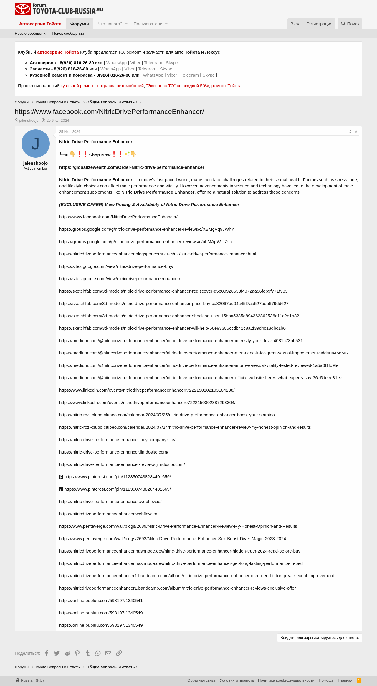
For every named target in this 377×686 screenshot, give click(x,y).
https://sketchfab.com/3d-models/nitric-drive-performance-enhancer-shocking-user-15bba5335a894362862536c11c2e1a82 (179, 315)
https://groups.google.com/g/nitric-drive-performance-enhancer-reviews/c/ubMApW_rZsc (145, 241)
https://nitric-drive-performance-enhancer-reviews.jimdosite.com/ (122, 464)
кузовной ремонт (78, 85)
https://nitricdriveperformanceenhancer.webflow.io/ (108, 513)
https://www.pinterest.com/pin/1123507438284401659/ (115, 476)
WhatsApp (117, 62)
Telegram (153, 62)
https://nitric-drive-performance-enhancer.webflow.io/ (110, 501)
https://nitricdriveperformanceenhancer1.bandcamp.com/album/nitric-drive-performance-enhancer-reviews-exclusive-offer (177, 588)
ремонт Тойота (226, 85)
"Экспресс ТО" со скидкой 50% (177, 85)
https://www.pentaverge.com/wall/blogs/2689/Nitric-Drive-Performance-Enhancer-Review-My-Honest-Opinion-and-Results (178, 526)
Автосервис (43, 62)
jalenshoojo (29, 120)
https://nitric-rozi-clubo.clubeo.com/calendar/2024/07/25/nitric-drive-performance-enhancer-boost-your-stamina (167, 414)
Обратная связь (201, 680)
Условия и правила (237, 680)
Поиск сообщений (68, 33)
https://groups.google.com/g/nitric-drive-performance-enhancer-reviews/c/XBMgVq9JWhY (146, 229)
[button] (126, 23)
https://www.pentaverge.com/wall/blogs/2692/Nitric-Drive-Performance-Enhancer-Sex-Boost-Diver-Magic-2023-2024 (172, 538)
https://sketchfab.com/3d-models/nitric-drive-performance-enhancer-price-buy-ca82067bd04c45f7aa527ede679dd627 (174, 303)
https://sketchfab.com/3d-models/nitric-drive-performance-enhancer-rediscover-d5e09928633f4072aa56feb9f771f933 (173, 290)
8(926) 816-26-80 (77, 62)
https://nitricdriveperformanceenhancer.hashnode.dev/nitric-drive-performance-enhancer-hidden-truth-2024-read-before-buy (179, 550)
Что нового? (110, 23)
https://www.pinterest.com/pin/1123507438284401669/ (115, 489)
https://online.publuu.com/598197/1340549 (101, 612)
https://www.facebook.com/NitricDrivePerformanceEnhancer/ (118, 216)
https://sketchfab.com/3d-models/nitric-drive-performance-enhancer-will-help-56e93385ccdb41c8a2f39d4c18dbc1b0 (172, 328)
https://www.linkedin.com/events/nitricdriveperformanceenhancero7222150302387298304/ (147, 402)
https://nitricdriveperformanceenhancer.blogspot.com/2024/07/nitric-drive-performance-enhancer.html (157, 253)
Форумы (79, 23)
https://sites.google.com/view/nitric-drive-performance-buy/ (116, 266)
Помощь (326, 680)
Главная (345, 680)
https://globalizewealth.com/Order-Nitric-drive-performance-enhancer (131, 167)
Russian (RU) (30, 680)
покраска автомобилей (120, 85)
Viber (135, 62)
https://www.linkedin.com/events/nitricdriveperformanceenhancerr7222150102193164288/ (146, 390)
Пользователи (147, 23)
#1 (357, 132)
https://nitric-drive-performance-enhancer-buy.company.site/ (117, 439)
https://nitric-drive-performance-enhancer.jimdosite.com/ (113, 451)
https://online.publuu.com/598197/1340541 (101, 600)
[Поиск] (350, 23)
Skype (172, 62)
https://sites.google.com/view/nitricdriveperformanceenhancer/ (119, 278)
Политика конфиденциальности (286, 680)
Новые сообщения (31, 33)
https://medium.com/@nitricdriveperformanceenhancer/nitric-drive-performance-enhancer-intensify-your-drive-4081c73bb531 (181, 340)
